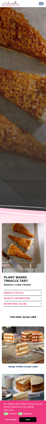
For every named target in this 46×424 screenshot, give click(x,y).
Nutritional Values (15, 304)
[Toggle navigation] (38, 4)
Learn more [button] (9, 410)
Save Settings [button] (11, 420)
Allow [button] (28, 420)
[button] (6, 413)
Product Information (17, 298)
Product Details (14, 293)
